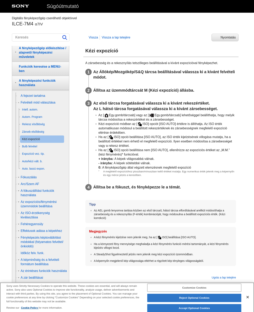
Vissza (93, 37)
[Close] (247, 300)
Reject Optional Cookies (194, 301)
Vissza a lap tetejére (116, 37)
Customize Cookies (194, 290)
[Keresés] (40, 37)
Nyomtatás (228, 37)
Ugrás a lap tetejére (224, 277)
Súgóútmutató (63, 6)
